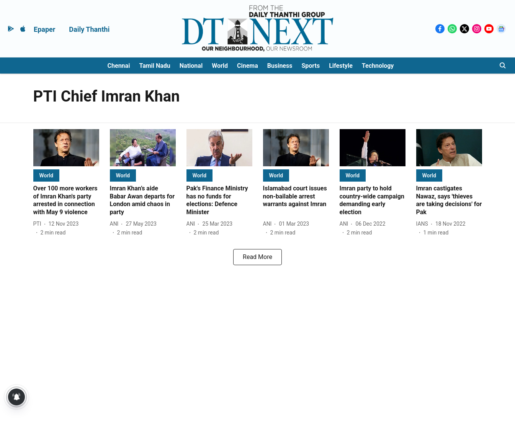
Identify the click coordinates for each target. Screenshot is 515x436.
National (191, 65)
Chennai (119, 65)
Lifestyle (341, 65)
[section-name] (46, 175)
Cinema (247, 65)
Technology (378, 65)
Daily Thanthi (89, 29)
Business (280, 65)
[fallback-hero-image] (66, 147)
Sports (310, 65)
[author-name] (38, 224)
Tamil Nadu (154, 65)
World (220, 65)
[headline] (66, 200)
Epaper (44, 29)
